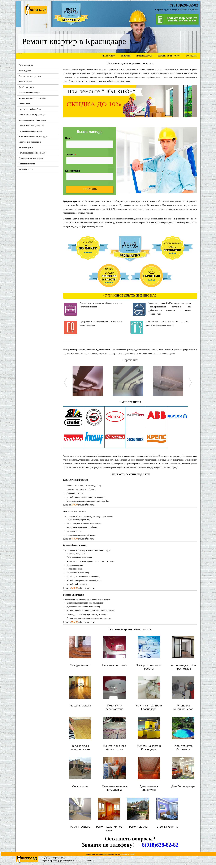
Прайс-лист (108, 56)
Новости (125, 56)
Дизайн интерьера (26, 87)
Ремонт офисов (25, 82)
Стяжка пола (24, 103)
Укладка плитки (26, 169)
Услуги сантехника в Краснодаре (33, 136)
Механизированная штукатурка (32, 98)
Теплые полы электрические (31, 125)
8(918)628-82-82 (160, 845)
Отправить (89, 189)
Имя (68, 138)
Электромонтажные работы (31, 158)
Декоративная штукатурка (30, 93)
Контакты (191, 56)
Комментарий (72, 170)
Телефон (70, 154)
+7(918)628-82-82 (58, 858)
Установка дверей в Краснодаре (32, 153)
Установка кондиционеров (30, 131)
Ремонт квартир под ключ (30, 76)
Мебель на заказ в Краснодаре (32, 114)
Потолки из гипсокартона (30, 142)
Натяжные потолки (27, 164)
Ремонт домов (25, 71)
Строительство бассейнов (30, 109)
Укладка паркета (26, 147)
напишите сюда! (127, 854)
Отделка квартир (26, 65)
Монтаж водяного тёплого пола (32, 120)
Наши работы (144, 56)
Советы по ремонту (168, 56)
